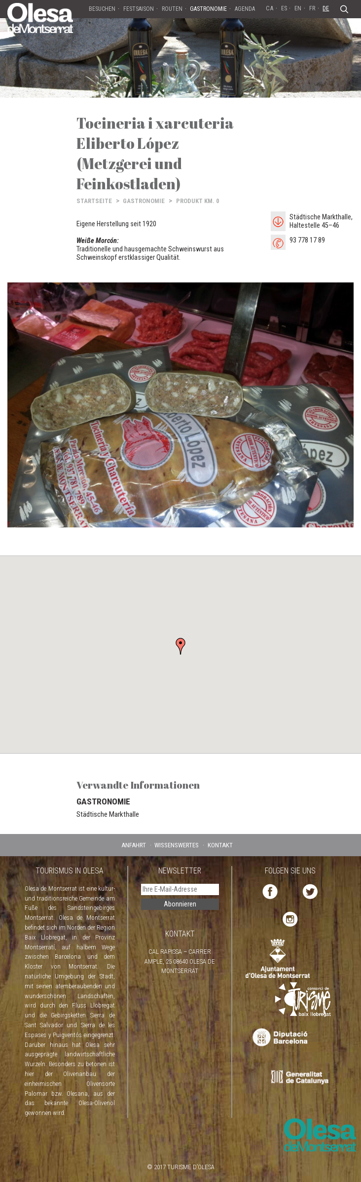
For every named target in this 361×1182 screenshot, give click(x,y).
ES (284, 8)
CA (269, 8)
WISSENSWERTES (176, 845)
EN (297, 8)
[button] (180, 646)
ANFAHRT (133, 845)
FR (312, 8)
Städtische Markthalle (107, 814)
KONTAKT (220, 845)
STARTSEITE (94, 201)
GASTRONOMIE (144, 201)
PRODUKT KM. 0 (197, 201)
